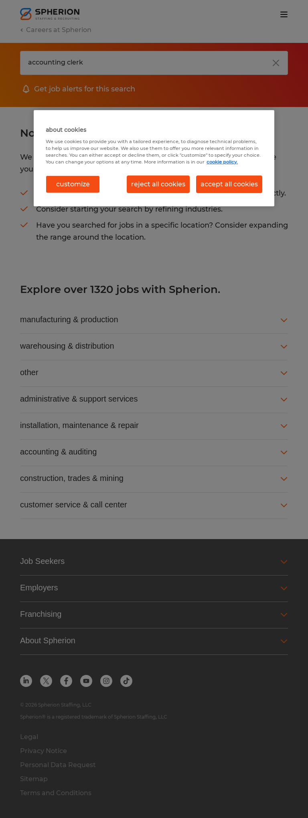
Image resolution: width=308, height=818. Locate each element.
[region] (154, 158)
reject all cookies (158, 184)
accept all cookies (229, 184)
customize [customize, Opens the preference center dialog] (73, 184)
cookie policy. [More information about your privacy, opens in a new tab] (222, 162)
